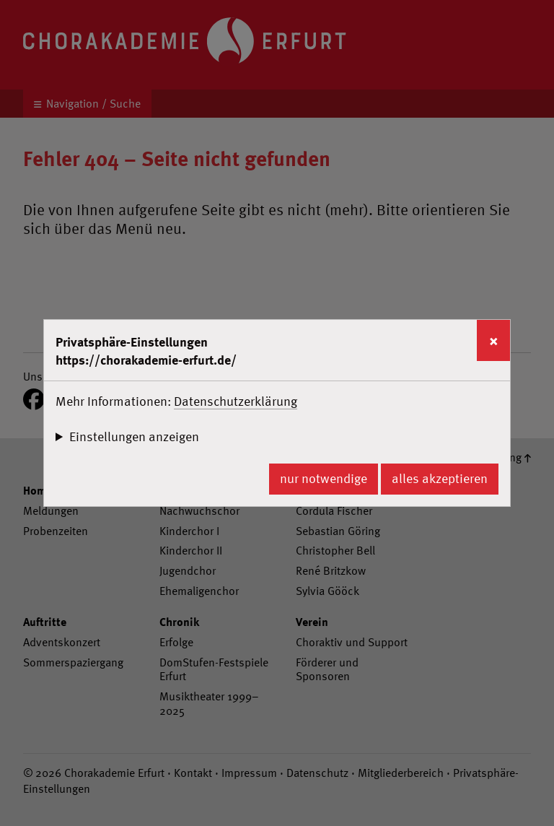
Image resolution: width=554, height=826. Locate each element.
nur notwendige (323, 478)
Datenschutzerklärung (235, 401)
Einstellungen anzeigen (134, 436)
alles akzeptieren (440, 478)
